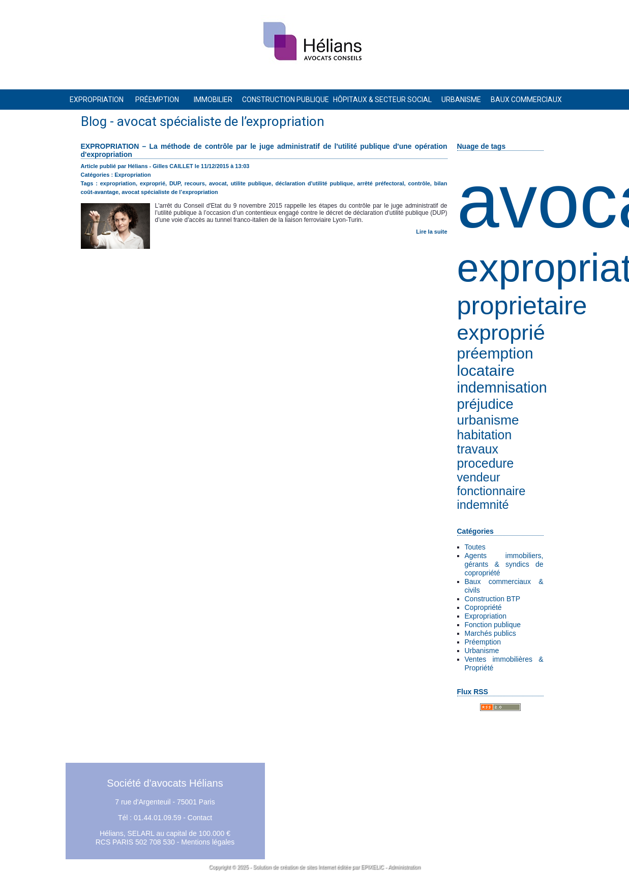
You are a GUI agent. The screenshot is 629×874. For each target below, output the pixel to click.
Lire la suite (431, 232)
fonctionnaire (491, 491)
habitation (484, 435)
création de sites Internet (308, 867)
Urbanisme (482, 650)
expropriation (118, 183)
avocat (218, 183)
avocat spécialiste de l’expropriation (170, 192)
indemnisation (502, 387)
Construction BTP (493, 599)
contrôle (419, 183)
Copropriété (483, 607)
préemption (495, 353)
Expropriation (486, 616)
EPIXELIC (372, 867)
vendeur (478, 477)
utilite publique (251, 183)
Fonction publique (493, 625)
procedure (485, 463)
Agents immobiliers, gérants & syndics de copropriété (504, 564)
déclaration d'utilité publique (314, 183)
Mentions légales (207, 842)
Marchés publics (490, 633)
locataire (486, 370)
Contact (200, 818)
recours (195, 183)
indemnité (483, 504)
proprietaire (522, 305)
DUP (175, 183)
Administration (404, 867)
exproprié (501, 332)
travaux (477, 449)
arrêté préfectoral (380, 183)
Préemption (483, 642)
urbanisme (488, 420)
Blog (94, 121)
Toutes (475, 547)
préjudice (485, 404)
